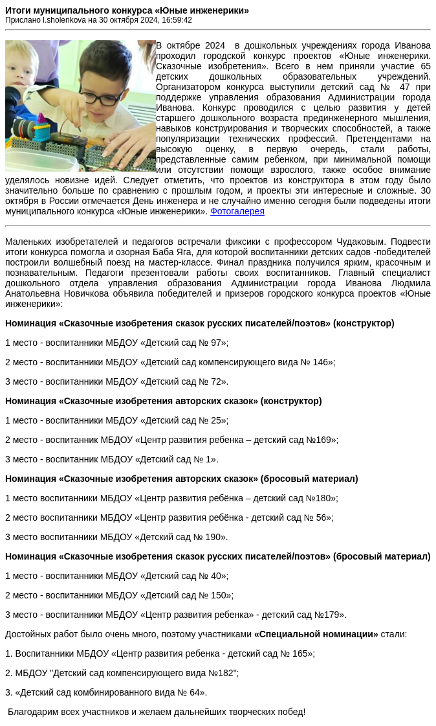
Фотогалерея (237, 211)
